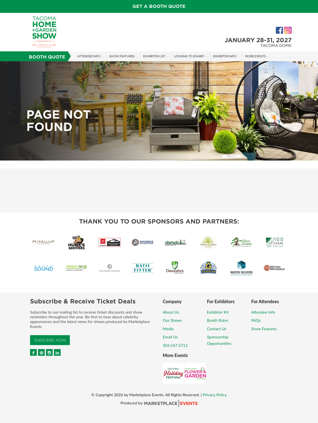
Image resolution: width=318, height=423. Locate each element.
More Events (255, 56)
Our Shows (172, 320)
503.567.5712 (175, 345)
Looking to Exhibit (189, 56)
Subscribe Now (50, 340)
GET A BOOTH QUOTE (159, 6)
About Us (171, 312)
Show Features (121, 56)
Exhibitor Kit (218, 312)
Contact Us (216, 328)
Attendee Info (88, 56)
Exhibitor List (154, 56)
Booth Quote (47, 57)
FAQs (256, 320)
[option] (159, 111)
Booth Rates (217, 320)
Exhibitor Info (224, 56)
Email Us (170, 336)
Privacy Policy (215, 394)
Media (168, 328)
